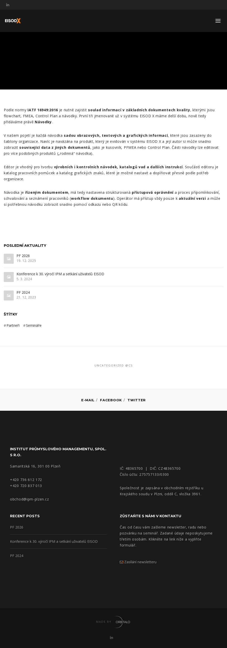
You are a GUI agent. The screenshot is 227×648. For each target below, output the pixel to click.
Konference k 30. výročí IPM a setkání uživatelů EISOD (60, 274)
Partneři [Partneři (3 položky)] (13, 325)
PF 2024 (23, 292)
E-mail (87, 400)
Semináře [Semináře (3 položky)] (34, 325)
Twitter (137, 400)
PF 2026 (23, 256)
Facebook (111, 400)
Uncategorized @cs (113, 365)
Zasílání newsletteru (138, 562)
